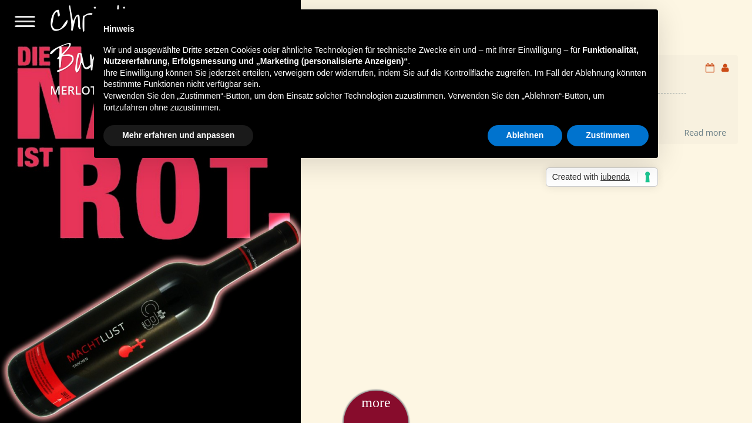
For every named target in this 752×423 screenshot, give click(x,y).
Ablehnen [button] (525, 135)
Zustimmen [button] (608, 135)
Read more (705, 132)
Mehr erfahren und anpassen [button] (178, 135)
